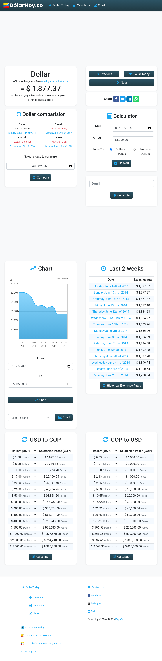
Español (119, 619)
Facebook (95, 595)
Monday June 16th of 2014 (110, 286)
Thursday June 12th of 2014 (110, 311)
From (40, 358)
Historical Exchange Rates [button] (121, 385)
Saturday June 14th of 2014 (111, 299)
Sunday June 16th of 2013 (59, 146)
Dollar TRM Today (33, 627)
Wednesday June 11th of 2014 (111, 318)
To (40, 376)
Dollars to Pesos (122, 151)
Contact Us (96, 587)
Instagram (95, 603)
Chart (99, 5)
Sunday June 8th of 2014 (111, 337)
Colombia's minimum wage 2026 (41, 643)
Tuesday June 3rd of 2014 (111, 369)
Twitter (93, 611)
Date (98, 126)
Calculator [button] (40, 557)
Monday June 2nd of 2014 (111, 375)
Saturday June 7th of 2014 (111, 343)
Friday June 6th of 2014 (110, 350)
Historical (36, 597)
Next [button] (121, 82)
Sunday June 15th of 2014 (22, 133)
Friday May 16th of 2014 (22, 146)
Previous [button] (104, 74)
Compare (40, 177)
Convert (121, 163)
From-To (98, 149)
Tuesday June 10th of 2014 (111, 324)
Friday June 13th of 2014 (111, 305)
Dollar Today (58, 5)
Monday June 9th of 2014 (58, 133)
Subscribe (121, 195)
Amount (98, 137)
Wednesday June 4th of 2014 (111, 362)
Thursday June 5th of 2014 (110, 356)
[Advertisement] (81, 38)
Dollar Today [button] (139, 74)
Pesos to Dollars (145, 151)
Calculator (81, 5)
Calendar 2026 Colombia (36, 635)
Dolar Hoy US (28, 651)
